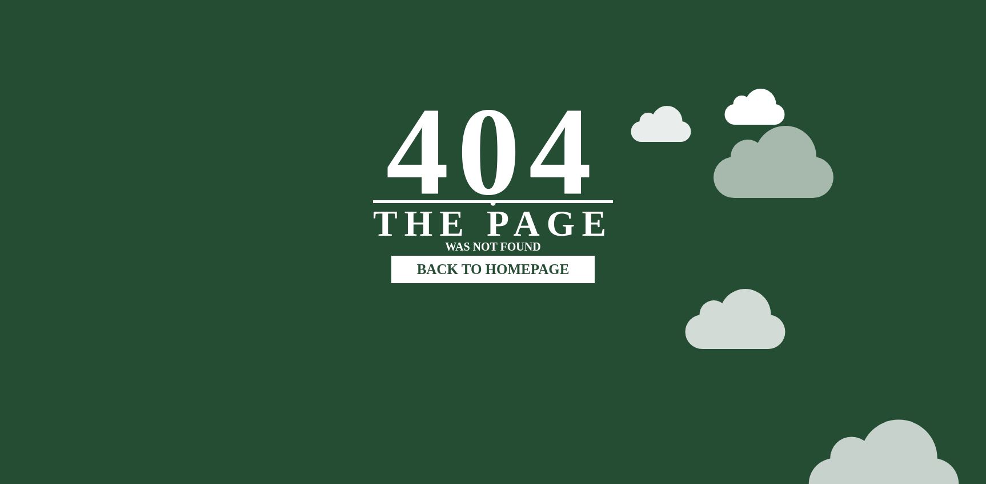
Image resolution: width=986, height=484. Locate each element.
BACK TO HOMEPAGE (493, 269)
